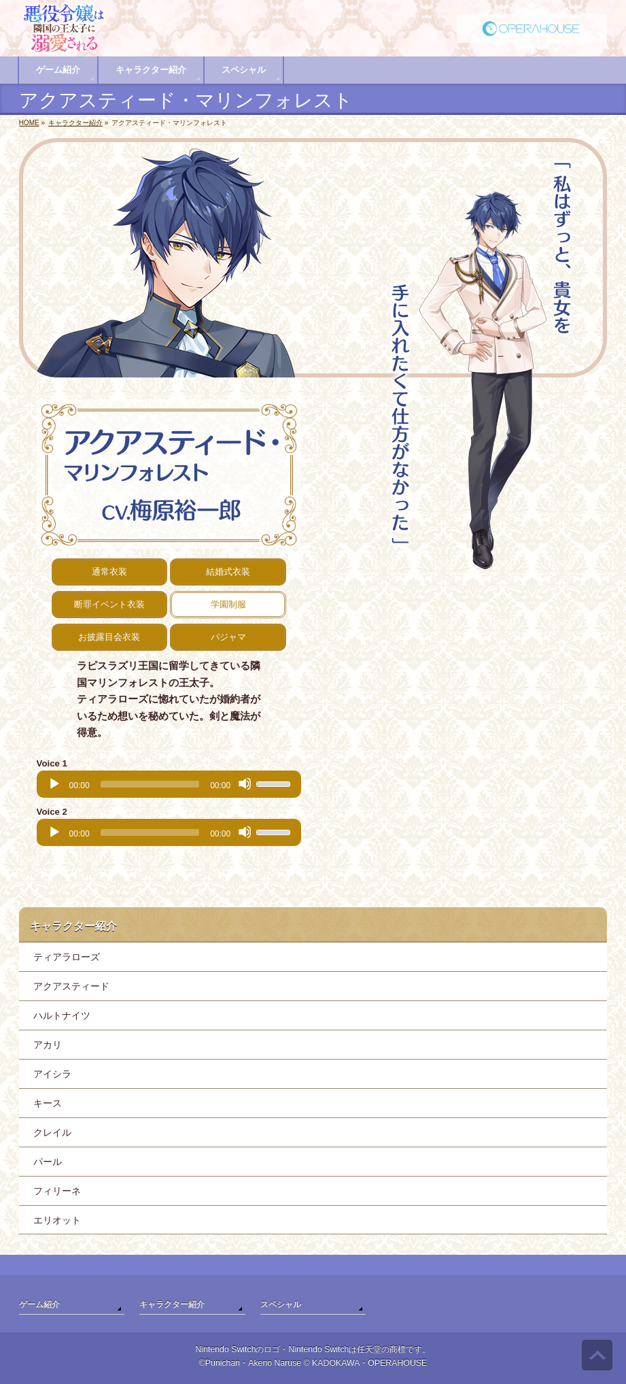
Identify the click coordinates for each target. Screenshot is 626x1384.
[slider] (150, 784)
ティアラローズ (66, 956)
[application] (169, 784)
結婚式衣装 (228, 572)
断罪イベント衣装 (109, 604)
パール (47, 1161)
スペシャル (280, 1304)
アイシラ (52, 1073)
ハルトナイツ (61, 1015)
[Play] (54, 783)
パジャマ (228, 637)
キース (47, 1103)
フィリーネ (57, 1190)
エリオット (57, 1220)
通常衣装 (109, 572)
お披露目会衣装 (109, 637)
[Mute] (245, 783)
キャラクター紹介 (75, 122)
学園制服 (228, 604)
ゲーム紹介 (39, 1304)
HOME (29, 122)
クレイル (52, 1132)
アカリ (47, 1044)
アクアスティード (71, 986)
